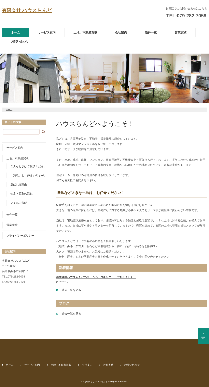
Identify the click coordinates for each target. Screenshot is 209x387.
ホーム (15, 32)
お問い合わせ (20, 41)
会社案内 (121, 32)
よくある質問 (18, 202)
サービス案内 (47, 32)
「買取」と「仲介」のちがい (28, 175)
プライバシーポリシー (20, 235)
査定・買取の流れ (21, 193)
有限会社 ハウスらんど (27, 10)
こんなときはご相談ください (28, 166)
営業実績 (181, 32)
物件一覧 (151, 32)
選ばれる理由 (18, 184)
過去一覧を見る (71, 289)
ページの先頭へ (203, 336)
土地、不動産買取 (85, 32)
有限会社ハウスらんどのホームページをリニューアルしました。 (96, 277)
